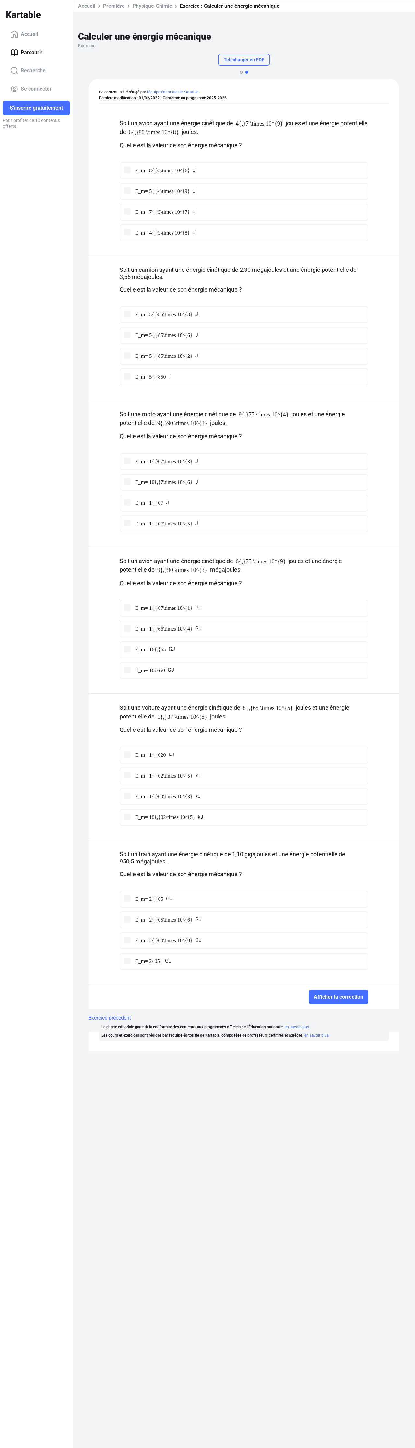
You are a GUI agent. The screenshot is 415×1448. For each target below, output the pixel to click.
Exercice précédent (110, 1018)
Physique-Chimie (152, 6)
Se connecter (31, 89)
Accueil (24, 34)
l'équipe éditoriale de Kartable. (173, 92)
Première (114, 6)
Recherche (28, 71)
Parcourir (26, 52)
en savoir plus (297, 1027)
